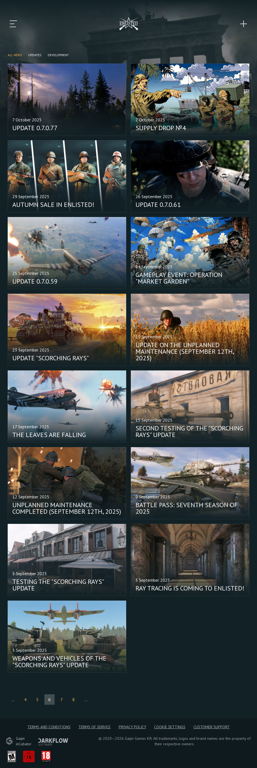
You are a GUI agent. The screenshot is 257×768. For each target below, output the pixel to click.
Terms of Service (94, 726)
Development (58, 55)
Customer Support (211, 726)
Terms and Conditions (48, 726)
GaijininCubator (19, 741)
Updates (34, 55)
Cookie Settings (169, 726)
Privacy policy (132, 726)
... (13, 699)
